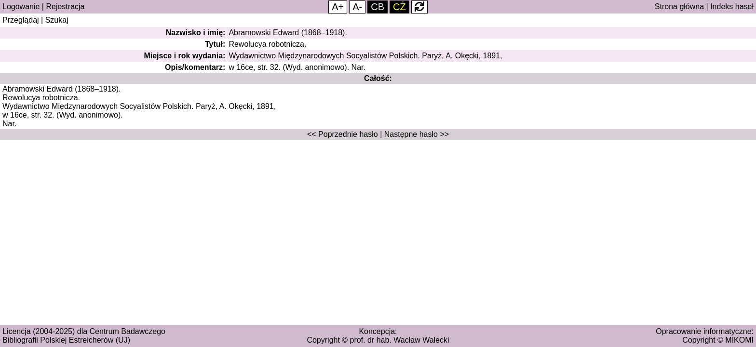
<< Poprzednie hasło (342, 134)
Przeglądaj (20, 20)
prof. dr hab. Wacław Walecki (399, 340)
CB (377, 6)
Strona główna (679, 6)
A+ (338, 6)
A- (357, 6)
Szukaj (56, 20)
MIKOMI (739, 340)
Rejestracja (65, 6)
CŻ (399, 6)
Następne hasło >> (416, 134)
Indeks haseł (732, 6)
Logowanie (21, 6)
